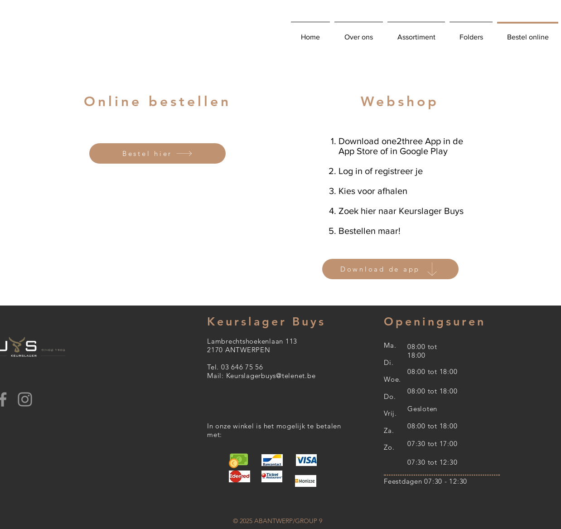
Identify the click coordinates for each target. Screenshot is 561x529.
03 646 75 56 (242, 367)
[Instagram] (24, 399)
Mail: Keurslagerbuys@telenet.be (261, 375)
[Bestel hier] (157, 153)
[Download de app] (390, 269)
